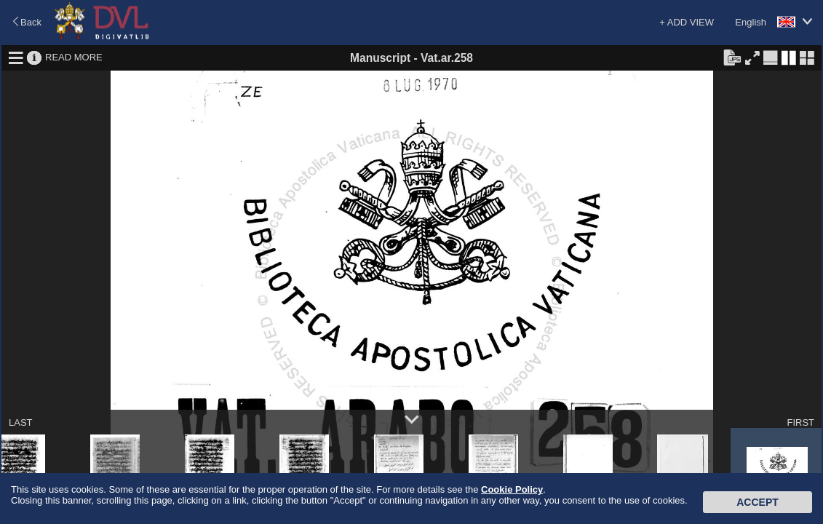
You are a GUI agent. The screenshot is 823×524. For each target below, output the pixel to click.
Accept (757, 502)
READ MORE (74, 57)
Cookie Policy (512, 489)
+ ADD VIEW (686, 22)
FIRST (800, 422)
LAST (21, 422)
